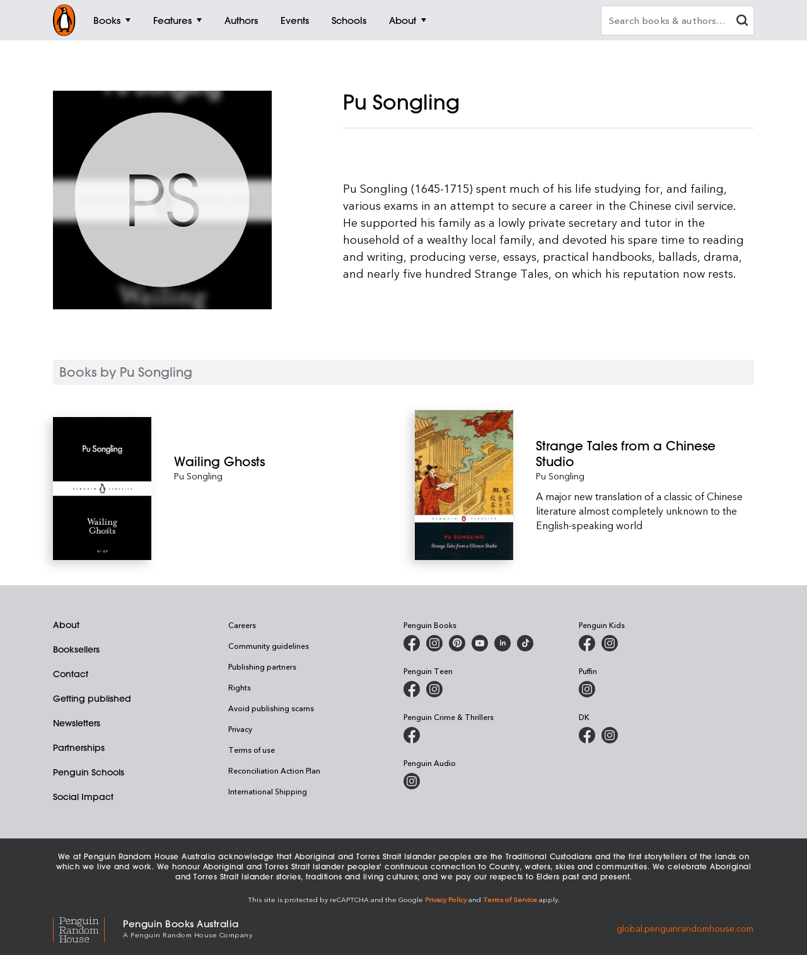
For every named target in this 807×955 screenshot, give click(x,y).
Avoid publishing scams (271, 708)
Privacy (240, 729)
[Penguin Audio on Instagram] (412, 781)
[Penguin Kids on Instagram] (609, 643)
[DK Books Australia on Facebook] (587, 735)
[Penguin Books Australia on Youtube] (480, 643)
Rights (239, 687)
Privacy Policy (446, 899)
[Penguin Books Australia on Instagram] (434, 643)
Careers (242, 625)
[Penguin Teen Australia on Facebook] (412, 689)
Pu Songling (198, 476)
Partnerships (79, 747)
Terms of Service (510, 899)
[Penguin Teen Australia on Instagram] (434, 689)
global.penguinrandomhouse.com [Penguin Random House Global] (685, 927)
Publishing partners (262, 666)
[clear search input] (742, 21)
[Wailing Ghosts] (283, 461)
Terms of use (251, 749)
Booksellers (76, 649)
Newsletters (76, 723)
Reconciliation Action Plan (274, 770)
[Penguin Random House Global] (88, 928)
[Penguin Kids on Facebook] (587, 643)
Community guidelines (268, 645)
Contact (70, 674)
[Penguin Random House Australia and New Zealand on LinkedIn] (502, 643)
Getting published (92, 698)
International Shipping (267, 791)
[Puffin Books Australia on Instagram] (587, 689)
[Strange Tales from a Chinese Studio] (645, 453)
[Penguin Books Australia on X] (457, 643)
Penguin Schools (88, 772)
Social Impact (83, 797)
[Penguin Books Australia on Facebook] (412, 643)
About (66, 625)
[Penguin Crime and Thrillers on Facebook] (412, 735)
